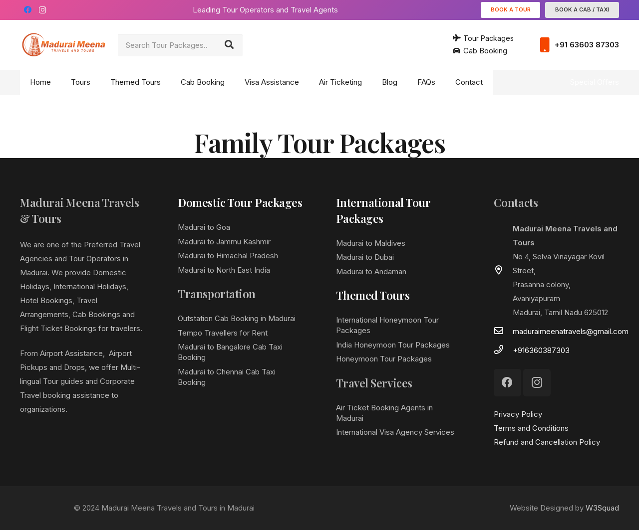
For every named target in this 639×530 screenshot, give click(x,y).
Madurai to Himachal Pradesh (228, 255)
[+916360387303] (503, 350)
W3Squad (602, 508)
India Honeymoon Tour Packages (393, 345)
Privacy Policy (518, 414)
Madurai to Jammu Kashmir (224, 241)
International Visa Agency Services (395, 432)
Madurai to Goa (204, 227)
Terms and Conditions (531, 428)
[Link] (63, 44)
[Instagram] (42, 9)
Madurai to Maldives (370, 243)
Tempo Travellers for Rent (223, 333)
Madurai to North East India (224, 270)
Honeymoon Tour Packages (384, 358)
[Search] (229, 45)
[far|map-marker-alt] (503, 271)
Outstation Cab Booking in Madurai (237, 318)
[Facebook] (27, 9)
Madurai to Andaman (371, 271)
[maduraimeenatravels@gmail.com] (503, 332)
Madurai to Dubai (365, 257)
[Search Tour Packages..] (180, 45)
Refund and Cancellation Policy (547, 442)
